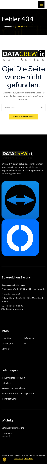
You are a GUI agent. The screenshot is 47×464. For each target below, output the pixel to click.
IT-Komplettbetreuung (13, 377)
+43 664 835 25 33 (13, 305)
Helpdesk (6, 383)
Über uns (6, 338)
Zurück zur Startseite (23, 116)
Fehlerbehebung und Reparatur (18, 393)
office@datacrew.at (14, 309)
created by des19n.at (23, 458)
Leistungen (7, 343)
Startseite (8, 26)
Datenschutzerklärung (13, 427)
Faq (25, 343)
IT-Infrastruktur (9, 398)
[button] (4, 459)
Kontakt (6, 348)
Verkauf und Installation (14, 388)
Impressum (7, 433)
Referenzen (29, 338)
